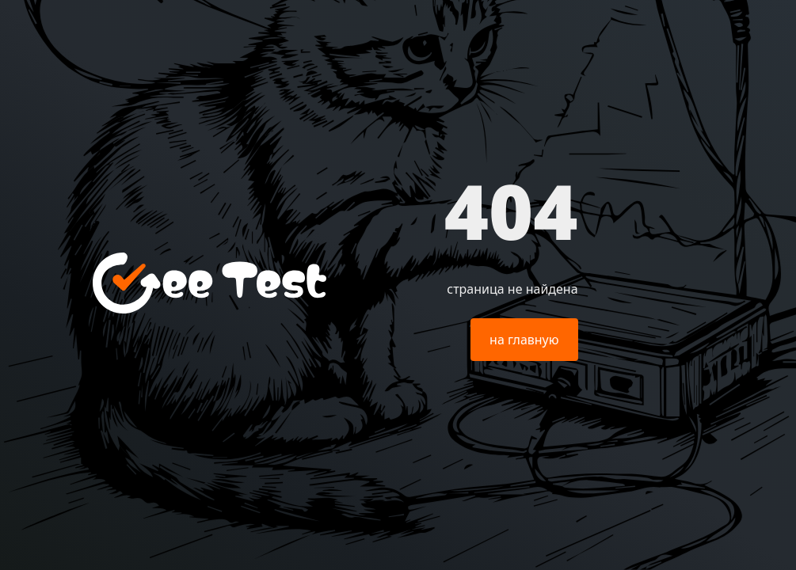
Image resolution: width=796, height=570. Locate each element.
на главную (523, 339)
